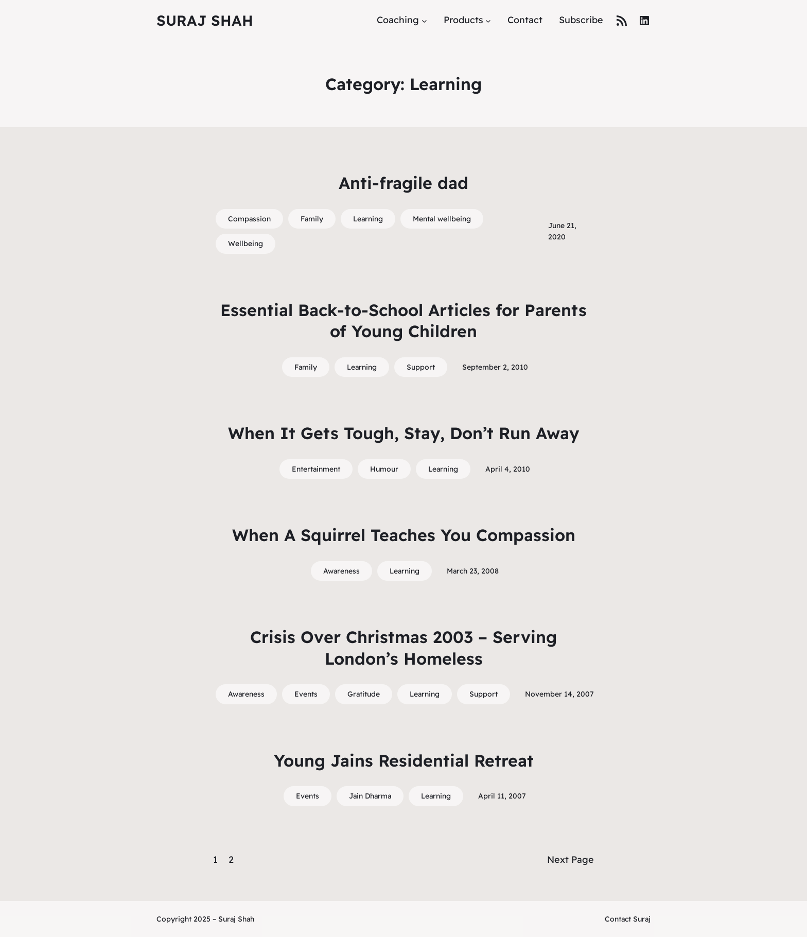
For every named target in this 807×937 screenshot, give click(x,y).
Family (312, 218)
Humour (384, 469)
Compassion (249, 218)
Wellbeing (245, 243)
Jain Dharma (370, 796)
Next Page (570, 859)
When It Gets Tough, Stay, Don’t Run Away (403, 433)
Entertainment (316, 469)
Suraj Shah (204, 20)
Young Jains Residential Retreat (404, 760)
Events (306, 694)
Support (421, 367)
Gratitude (363, 694)
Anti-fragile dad (403, 182)
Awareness (341, 571)
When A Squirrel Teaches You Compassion (403, 535)
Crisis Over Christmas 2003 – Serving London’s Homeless (403, 648)
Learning (368, 218)
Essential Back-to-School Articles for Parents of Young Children (403, 321)
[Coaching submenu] (424, 20)
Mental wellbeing (442, 218)
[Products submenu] (488, 20)
